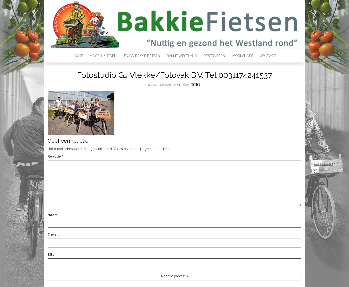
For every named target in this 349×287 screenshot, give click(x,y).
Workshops (242, 56)
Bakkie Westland (182, 56)
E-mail (54, 235)
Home (78, 56)
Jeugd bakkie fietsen (141, 56)
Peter (195, 84)
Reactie (55, 156)
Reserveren (214, 56)
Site (51, 255)
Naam (54, 215)
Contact (268, 56)
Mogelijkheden (103, 56)
